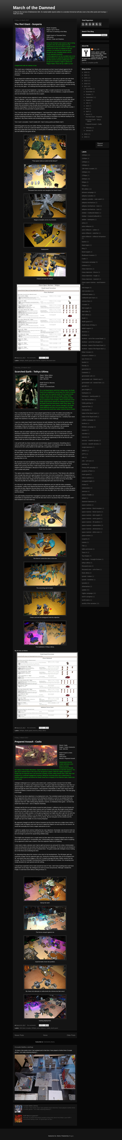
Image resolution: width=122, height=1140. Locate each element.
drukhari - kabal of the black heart (92, 345)
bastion (84, 242)
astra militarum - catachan (90, 233)
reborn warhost (87, 478)
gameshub (85, 369)
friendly (84, 366)
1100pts (84, 158)
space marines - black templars (92, 508)
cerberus (84, 265)
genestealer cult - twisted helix (91, 382)
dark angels (85, 308)
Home (45, 1035)
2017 (86, 86)
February (89, 128)
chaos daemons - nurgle (89, 276)
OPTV (84, 454)
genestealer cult (87, 376)
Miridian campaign (88, 427)
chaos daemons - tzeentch (90, 279)
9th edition (85, 189)
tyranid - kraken (87, 576)
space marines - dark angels (91, 515)
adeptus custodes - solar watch (92, 199)
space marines (86, 505)
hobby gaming (86, 403)
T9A (83, 546)
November (89, 91)
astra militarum (41, 1028)
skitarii (84, 498)
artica (83, 223)
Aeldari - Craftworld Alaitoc (90, 213)
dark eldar (85, 311)
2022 (86, 72)
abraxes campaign (88, 192)
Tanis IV (84, 552)
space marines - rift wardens (91, 522)
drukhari (84, 335)
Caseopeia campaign (89, 262)
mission (84, 430)
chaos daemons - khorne (90, 272)
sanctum (84, 491)
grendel (84, 386)
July (87, 103)
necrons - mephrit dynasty (90, 440)
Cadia (48, 1028)
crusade (84, 304)
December (89, 89)
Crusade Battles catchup (24, 1047)
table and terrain (87, 549)
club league (85, 287)
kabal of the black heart (89, 413)
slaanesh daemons (88, 501)
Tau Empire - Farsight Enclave (91, 559)
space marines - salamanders (91, 525)
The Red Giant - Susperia (28, 24)
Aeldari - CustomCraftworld (90, 216)
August (88, 100)
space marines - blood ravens (91, 512)
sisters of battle (87, 495)
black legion (86, 245)
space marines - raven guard (91, 518)
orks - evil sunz (87, 461)
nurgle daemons (87, 447)
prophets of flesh (87, 471)
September (89, 97)
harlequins (85, 393)
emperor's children (88, 355)
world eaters (86, 600)
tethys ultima (42, 730)
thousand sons (51, 360)
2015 (86, 137)
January (88, 130)
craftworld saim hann (88, 298)
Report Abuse (100, 144)
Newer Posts (19, 1035)
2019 (86, 81)
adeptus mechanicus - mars (91, 206)
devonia (84, 332)
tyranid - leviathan (87, 579)
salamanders (86, 488)
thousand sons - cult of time (91, 569)
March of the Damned (34, 7)
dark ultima (85, 315)
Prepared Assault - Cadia (28, 741)
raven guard (86, 474)
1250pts (84, 162)
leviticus (84, 423)
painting (84, 464)
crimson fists (86, 301)
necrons (35, 730)
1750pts (84, 175)
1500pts (84, 172)
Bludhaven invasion (88, 255)
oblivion (84, 450)
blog (83, 248)
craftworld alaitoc (87, 294)
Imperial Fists (86, 406)
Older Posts (71, 1035)
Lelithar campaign (87, 420)
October (88, 94)
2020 (86, 78)
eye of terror (36, 360)
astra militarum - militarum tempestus (94, 236)
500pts (84, 182)
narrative (84, 433)
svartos (84, 542)
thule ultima (85, 573)
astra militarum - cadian (89, 230)
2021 (86, 75)
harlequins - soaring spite (90, 396)
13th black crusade (25, 1028)
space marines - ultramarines (91, 529)
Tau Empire (85, 556)
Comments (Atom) (49, 1042)
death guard (28, 360)
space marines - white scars (91, 532)
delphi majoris (86, 328)
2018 (86, 83)
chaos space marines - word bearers (93, 282)
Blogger (71, 1136)
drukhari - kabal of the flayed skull (92, 349)
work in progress (87, 596)
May (87, 108)
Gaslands (85, 372)
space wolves (86, 535)
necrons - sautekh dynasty (90, 444)
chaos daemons (87, 269)
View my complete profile (90, 62)
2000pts (21, 360)
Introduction (85, 410)
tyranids (84, 583)
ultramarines (86, 586)
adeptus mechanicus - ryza (90, 209)
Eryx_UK (96, 49)
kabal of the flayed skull (89, 416)
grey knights (86, 389)
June (87, 106)
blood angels (86, 252)
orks (83, 457)
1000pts (84, 155)
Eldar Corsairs (86, 352)
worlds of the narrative (89, 603)
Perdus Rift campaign (89, 467)
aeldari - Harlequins (88, 219)
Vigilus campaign (87, 593)
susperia (43, 360)
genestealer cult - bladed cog (91, 379)
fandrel (84, 362)
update (84, 590)
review (84, 484)
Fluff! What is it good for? (30, 1115)
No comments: (31, 358)
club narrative (86, 291)
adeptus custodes (87, 196)
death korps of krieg (88, 325)
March (88, 114)
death (84, 318)
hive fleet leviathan (88, 399)
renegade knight (87, 481)
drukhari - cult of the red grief (91, 342)
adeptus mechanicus (88, 202)
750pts (84, 185)
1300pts (84, 165)
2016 (86, 134)
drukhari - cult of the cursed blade (92, 338)
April (87, 111)
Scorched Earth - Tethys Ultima (31, 371)
